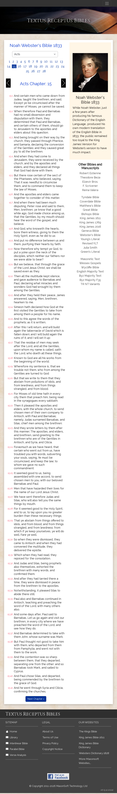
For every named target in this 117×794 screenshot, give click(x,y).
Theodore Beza (90, 177)
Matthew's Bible (90, 205)
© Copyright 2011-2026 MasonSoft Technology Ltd (58, 786)
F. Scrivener (90, 185)
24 (62, 66)
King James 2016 (90, 226)
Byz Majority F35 (90, 280)
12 (56, 61)
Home (11, 731)
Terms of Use (50, 737)
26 (33, 71)
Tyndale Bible (90, 197)
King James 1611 (90, 218)
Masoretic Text (90, 259)
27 (38, 71)
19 (35, 66)
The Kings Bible (88, 731)
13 (61, 61)
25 (27, 71)
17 (25, 66)
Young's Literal (90, 239)
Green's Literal (90, 251)
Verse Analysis (16, 754)
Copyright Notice (52, 749)
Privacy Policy (50, 743)
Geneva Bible (90, 230)
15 (14, 66)
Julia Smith (90, 247)
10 (46, 61)
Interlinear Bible (17, 743)
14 (8, 66)
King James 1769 (90, 222)
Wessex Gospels (90, 263)
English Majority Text (90, 271)
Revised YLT (90, 243)
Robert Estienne (90, 173)
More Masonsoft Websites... (89, 761)
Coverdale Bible (90, 201)
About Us (47, 731)
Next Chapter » (35, 698)
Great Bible (90, 209)
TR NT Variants (90, 284)
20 (41, 66)
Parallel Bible (15, 749)
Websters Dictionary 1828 (94, 753)
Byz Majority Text (90, 275)
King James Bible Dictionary (89, 745)
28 (44, 71)
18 (30, 66)
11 (51, 61)
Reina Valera (90, 190)
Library (12, 737)
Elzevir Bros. (90, 181)
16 (19, 66)
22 (52, 66)
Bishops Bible (90, 214)
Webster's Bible (90, 235)
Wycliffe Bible (90, 267)
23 (57, 66)
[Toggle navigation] (107, 3)
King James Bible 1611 (92, 737)
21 (46, 66)
